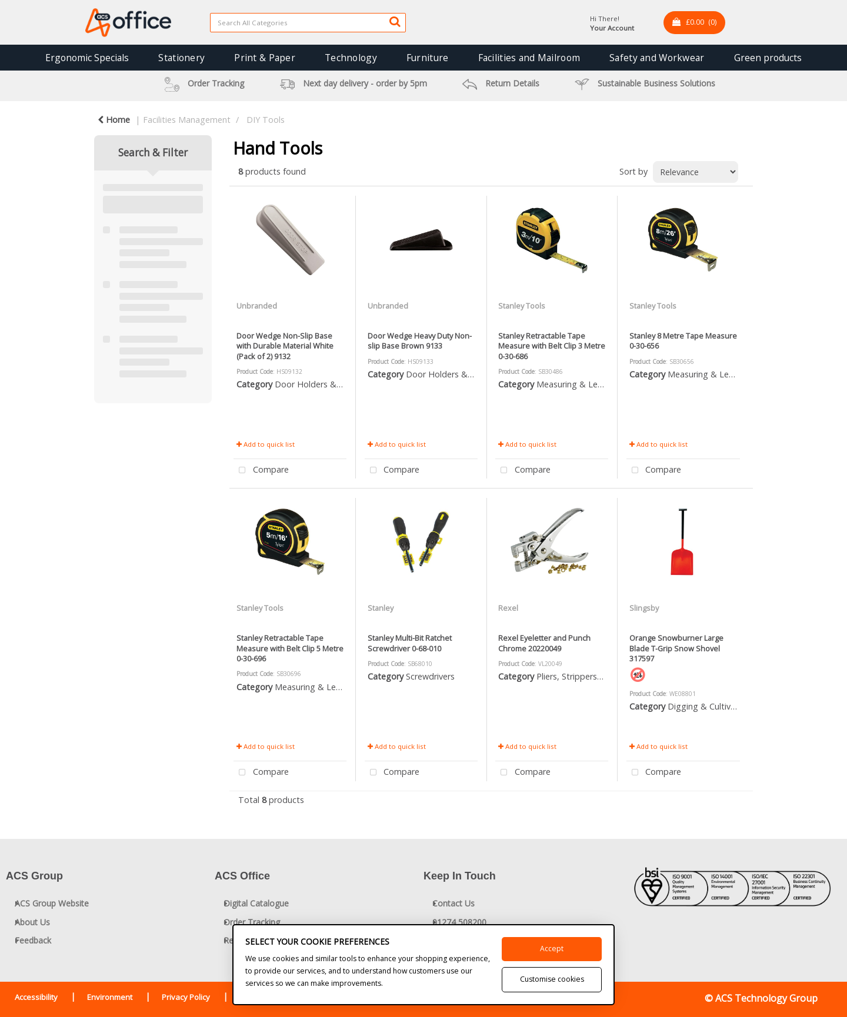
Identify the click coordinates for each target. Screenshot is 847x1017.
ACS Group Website (52, 903)
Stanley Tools (521, 305)
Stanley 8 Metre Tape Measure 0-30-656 (683, 340)
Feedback (33, 940)
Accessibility (36, 997)
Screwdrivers (430, 676)
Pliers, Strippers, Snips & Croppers (602, 676)
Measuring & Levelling (579, 384)
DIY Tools (265, 119)
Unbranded (256, 305)
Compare (261, 470)
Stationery (181, 57)
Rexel (508, 608)
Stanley (381, 608)
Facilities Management (187, 119)
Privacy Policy (186, 997)
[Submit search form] (395, 21)
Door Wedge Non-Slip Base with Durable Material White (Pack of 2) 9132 (285, 346)
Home (114, 119)
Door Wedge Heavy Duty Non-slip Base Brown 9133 (420, 340)
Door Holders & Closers (321, 384)
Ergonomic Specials (87, 57)
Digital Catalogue (256, 903)
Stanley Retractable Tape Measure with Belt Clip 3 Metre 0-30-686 (551, 346)
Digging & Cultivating (709, 706)
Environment (109, 997)
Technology (351, 57)
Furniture (427, 57)
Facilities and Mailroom (529, 57)
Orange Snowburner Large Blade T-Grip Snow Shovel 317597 (676, 648)
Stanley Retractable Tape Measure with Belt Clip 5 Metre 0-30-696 (290, 648)
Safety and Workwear (656, 57)
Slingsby (644, 608)
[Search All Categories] (308, 22)
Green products (768, 57)
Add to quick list (265, 444)
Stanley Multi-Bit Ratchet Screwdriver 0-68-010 (410, 643)
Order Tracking (252, 922)
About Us (32, 922)
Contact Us (453, 903)
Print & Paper (264, 57)
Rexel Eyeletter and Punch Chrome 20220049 (544, 643)
